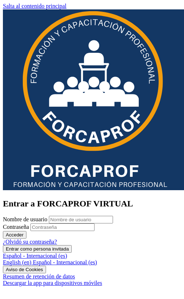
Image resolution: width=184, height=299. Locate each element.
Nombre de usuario (26, 219)
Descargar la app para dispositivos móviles (52, 283)
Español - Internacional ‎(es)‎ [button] (35, 256)
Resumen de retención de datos (39, 276)
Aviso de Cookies (24, 269)
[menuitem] (18, 262)
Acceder (15, 235)
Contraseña (16, 227)
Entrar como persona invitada (37, 249)
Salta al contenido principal (35, 6)
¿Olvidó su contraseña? (30, 242)
